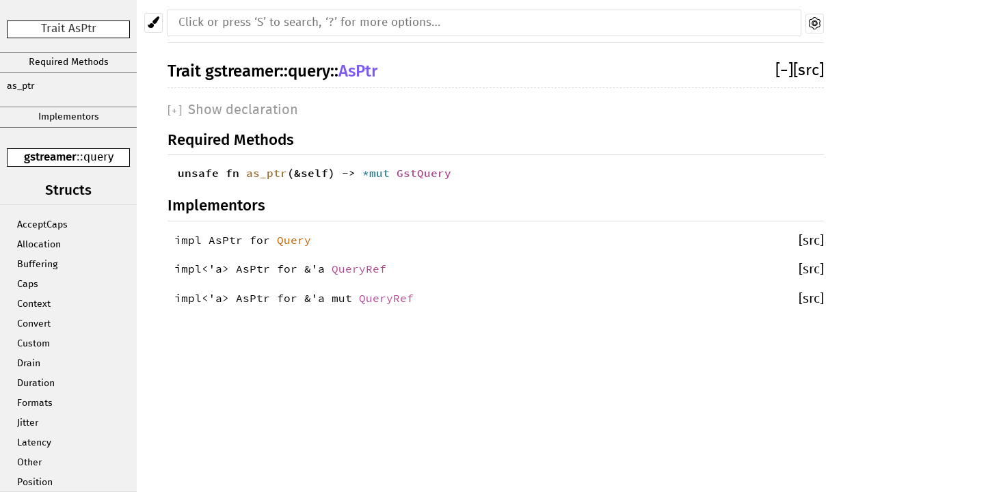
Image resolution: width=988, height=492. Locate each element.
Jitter (27, 423)
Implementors (68, 117)
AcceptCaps (42, 225)
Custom (33, 343)
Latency (34, 443)
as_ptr (20, 86)
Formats (35, 403)
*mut (379, 173)
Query (294, 240)
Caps (27, 284)
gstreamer (50, 157)
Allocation (39, 244)
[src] (808, 71)
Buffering (37, 264)
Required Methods (69, 62)
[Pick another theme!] (153, 23)
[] (784, 71)
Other (29, 462)
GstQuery (424, 173)
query (98, 157)
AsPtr (357, 71)
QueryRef (359, 268)
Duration (36, 383)
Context (34, 304)
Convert (34, 324)
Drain (28, 363)
